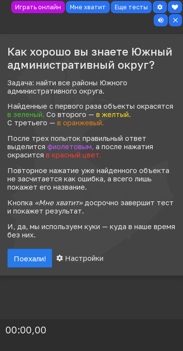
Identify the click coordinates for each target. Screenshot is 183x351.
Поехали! (30, 258)
